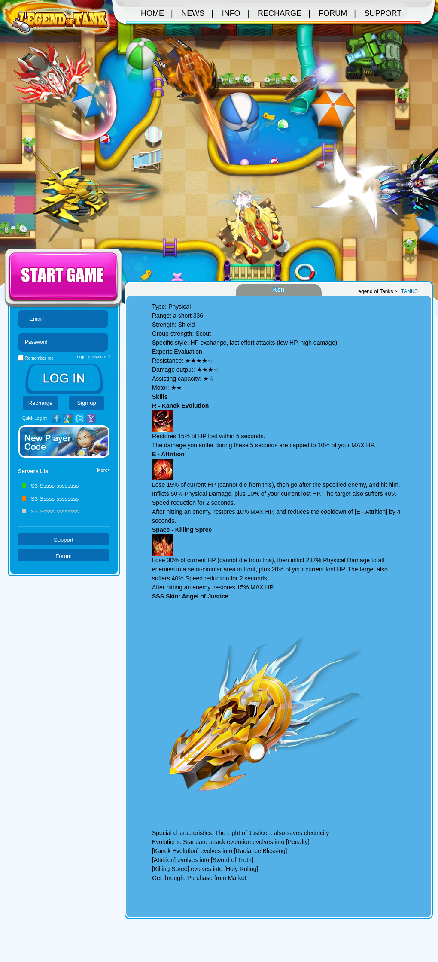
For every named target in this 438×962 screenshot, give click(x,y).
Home (152, 13)
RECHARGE (279, 13)
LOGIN (64, 379)
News (192, 13)
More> (103, 470)
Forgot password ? (92, 357)
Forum (63, 556)
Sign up (86, 403)
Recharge (40, 403)
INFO (231, 13)
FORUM (333, 13)
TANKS (409, 291)
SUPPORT (383, 13)
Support (63, 540)
